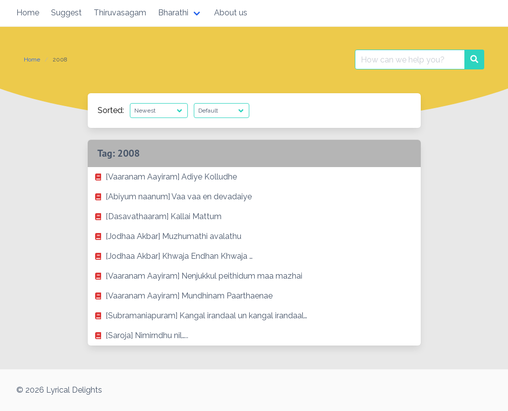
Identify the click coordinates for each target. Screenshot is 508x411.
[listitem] (254, 177)
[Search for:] (410, 59)
